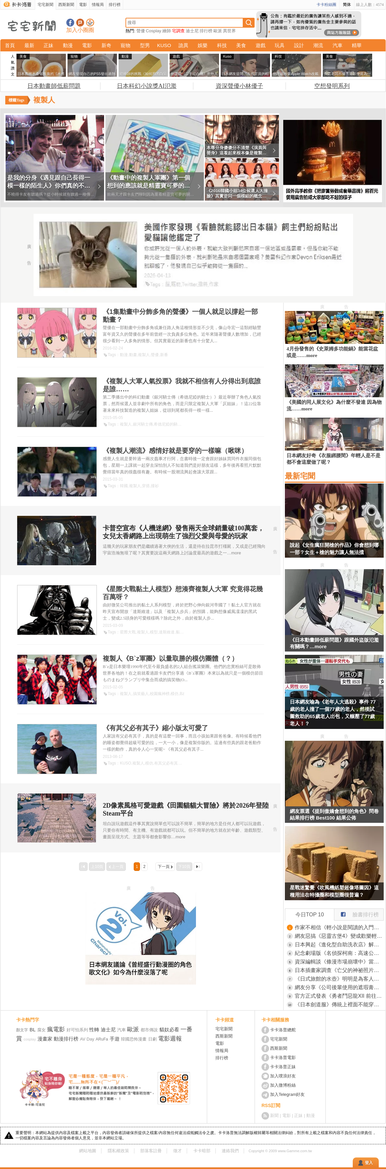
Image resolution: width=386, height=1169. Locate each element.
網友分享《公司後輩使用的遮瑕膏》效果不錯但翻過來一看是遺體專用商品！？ (339, 987)
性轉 (94, 1029)
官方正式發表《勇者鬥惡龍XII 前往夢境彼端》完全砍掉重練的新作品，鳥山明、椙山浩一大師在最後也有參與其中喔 (339, 996)
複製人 (144, 354)
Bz (182, 693)
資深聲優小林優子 (239, 86)
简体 (347, 4)
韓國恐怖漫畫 (134, 1039)
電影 (83, 4)
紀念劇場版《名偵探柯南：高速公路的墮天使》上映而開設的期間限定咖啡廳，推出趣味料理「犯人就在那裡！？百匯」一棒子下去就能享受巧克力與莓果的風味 (339, 953)
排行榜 (115, 4)
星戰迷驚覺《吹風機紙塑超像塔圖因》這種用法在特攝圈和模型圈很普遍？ (334, 891)
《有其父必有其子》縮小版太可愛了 (155, 728)
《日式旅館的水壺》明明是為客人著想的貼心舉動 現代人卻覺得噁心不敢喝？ (339, 979)
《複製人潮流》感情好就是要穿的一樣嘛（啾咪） (175, 450)
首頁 (10, 45)
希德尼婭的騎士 (167, 424)
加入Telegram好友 (287, 1094)
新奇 (106, 45)
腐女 (41, 1029)
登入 (369, 1162)
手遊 (115, 1039)
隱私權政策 (118, 1150)
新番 (164, 354)
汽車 (338, 45)
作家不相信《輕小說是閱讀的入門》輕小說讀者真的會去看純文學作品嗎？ (339, 927)
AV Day (87, 1039)
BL (33, 1029)
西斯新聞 (66, 4)
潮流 (318, 45)
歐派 (217, 30)
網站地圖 (87, 1150)
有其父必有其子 (168, 763)
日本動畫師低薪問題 (54, 86)
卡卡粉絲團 (326, 4)
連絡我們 (230, 1150)
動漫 (68, 45)
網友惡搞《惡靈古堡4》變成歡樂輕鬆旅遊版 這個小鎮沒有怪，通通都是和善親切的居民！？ (339, 936)
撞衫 (155, 486)
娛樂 (202, 45)
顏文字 (22, 1030)
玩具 (280, 45)
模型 (154, 632)
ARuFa (102, 1039)
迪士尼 (192, 30)
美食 (241, 45)
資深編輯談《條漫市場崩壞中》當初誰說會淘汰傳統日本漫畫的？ (339, 961)
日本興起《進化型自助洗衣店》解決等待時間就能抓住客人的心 (339, 944)
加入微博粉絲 (283, 1085)
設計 (299, 45)
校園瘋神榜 (160, 693)
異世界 (229, 30)
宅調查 (178, 30)
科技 (222, 45)
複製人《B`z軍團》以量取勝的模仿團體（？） (170, 658)
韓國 (124, 486)
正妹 (48, 45)
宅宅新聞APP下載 (90, 22)
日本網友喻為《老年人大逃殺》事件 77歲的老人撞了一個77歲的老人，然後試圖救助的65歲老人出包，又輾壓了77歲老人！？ (333, 712)
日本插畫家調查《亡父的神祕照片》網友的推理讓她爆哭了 (339, 970)
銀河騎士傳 (143, 424)
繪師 (166, 30)
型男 (145, 45)
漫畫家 (45, 1039)
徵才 (177, 1150)
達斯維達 (167, 632)
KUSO (164, 45)
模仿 (175, 693)
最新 (29, 45)
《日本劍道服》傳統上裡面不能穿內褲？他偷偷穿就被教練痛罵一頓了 (339, 1004)
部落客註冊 (151, 1150)
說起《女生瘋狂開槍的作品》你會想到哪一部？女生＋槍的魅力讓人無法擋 (334, 548)
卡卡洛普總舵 (283, 1029)
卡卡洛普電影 (283, 1057)
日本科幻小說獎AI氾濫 (147, 86)
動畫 (133, 354)
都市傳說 (149, 1029)
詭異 (183, 45)
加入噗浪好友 (80, 22)
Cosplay (153, 30)
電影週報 (170, 1038)
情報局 (98, 4)
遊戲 (260, 45)
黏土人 (182, 632)
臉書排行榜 (356, 913)
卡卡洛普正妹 (283, 1066)
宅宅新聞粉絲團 (70, 22)
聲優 (140, 30)
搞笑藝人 (141, 693)
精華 (357, 45)
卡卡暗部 (201, 1150)
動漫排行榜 (66, 1039)
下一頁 (164, 866)
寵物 (125, 45)
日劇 (152, 1039)
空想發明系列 (332, 86)
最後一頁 (198, 866)
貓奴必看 (169, 1029)
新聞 (274, 1115)
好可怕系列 (77, 1029)
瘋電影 (56, 1029)
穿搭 (146, 486)
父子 (187, 763)
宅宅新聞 (45, 4)
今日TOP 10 (309, 914)
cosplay (30, 1039)
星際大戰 (128, 632)
